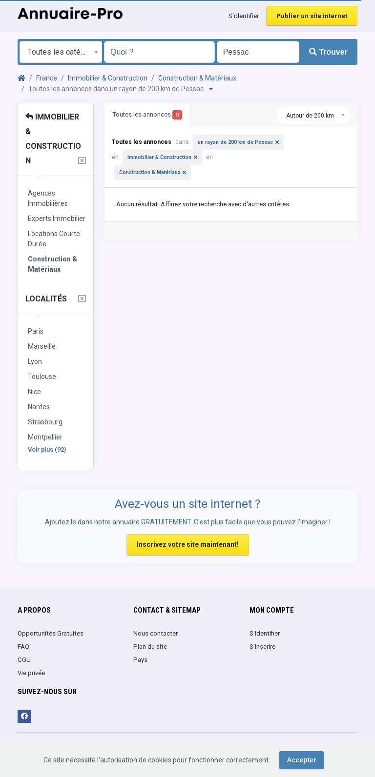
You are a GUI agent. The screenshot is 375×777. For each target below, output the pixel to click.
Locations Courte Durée (54, 239)
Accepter (301, 760)
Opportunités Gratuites (50, 633)
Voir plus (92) (47, 449)
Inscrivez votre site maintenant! (188, 544)
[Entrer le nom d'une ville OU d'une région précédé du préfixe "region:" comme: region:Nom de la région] (258, 52)
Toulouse (42, 376)
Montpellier (45, 437)
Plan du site (150, 646)
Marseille (42, 346)
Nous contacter (155, 633)
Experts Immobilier (56, 218)
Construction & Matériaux (197, 78)
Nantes (39, 407)
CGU (24, 659)
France (46, 78)
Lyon (35, 361)
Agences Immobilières (48, 198)
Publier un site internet (311, 16)
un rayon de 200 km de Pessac (235, 142)
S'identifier (244, 16)
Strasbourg (45, 422)
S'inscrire (262, 646)
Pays (140, 659)
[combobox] (61, 52)
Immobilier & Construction (107, 78)
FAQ (23, 646)
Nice (34, 392)
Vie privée (31, 673)
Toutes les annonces (147, 115)
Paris (35, 331)
